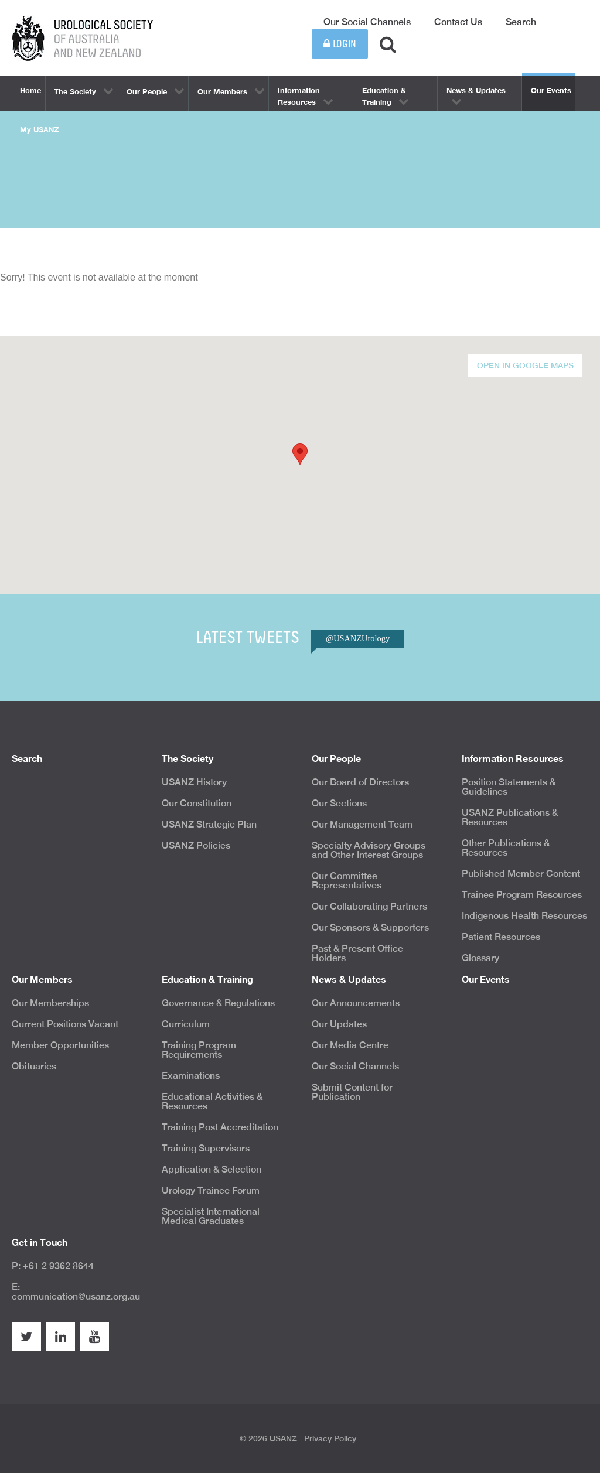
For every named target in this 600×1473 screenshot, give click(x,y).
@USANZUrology (358, 638)
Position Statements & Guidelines (508, 787)
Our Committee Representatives (346, 880)
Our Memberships (50, 1003)
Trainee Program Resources (522, 894)
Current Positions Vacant (65, 1024)
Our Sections (339, 803)
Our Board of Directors (360, 782)
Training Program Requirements (199, 1050)
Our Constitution (196, 803)
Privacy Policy (330, 1438)
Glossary (480, 957)
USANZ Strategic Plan (209, 824)
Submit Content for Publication (352, 1092)
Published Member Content (521, 873)
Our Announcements (356, 1003)
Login (339, 44)
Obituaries (34, 1066)
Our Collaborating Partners (369, 906)
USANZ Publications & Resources (510, 817)
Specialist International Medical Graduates (211, 1216)
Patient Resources (501, 936)
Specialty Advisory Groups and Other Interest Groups (368, 850)
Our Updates (339, 1024)
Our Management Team (362, 824)
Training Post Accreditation (220, 1127)
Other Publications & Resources (506, 848)
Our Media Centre (350, 1045)
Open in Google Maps (525, 365)
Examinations (191, 1075)
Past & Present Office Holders (357, 953)
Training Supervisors (206, 1148)
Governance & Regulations (218, 1003)
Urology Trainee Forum (211, 1190)
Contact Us (458, 22)
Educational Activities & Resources (212, 1101)
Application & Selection (211, 1169)
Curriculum (186, 1024)
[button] (300, 454)
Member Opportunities (60, 1045)
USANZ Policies (196, 845)
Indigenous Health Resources (524, 915)
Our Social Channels (367, 22)
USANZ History (194, 782)
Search (521, 22)
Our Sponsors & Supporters (370, 927)
